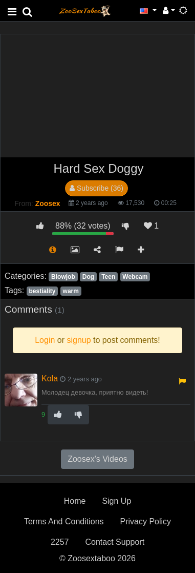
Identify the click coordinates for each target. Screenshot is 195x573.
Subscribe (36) (96, 188)
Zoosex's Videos (97, 459)
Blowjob (63, 276)
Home (75, 501)
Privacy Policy (145, 521)
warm (71, 291)
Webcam (134, 276)
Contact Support (114, 542)
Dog (88, 276)
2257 (60, 542)
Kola (49, 378)
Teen (108, 276)
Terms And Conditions (64, 521)
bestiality (42, 291)
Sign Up (116, 501)
